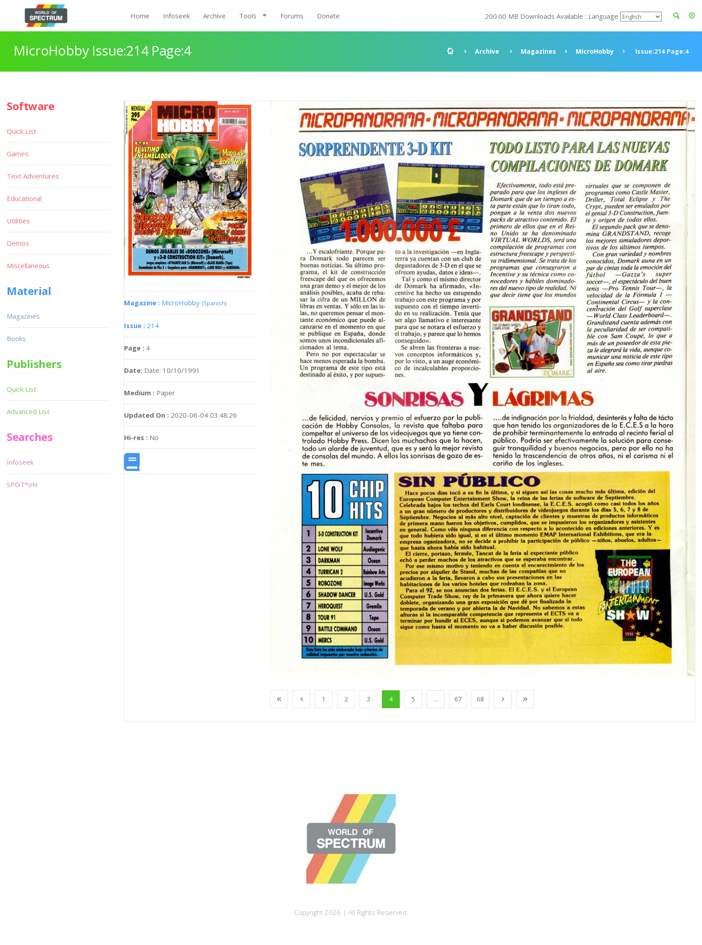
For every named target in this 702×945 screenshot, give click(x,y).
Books (16, 338)
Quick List (21, 131)
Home (140, 15)
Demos (18, 243)
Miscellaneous (28, 265)
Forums (292, 15)
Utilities (18, 220)
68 (480, 699)
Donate (328, 15)
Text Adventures (33, 175)
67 (458, 699)
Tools (248, 15)
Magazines (538, 51)
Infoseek (176, 15)
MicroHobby (595, 51)
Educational (24, 198)
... (436, 699)
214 (141, 325)
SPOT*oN (22, 484)
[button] (692, 15)
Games (18, 153)
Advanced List (28, 411)
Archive (214, 15)
